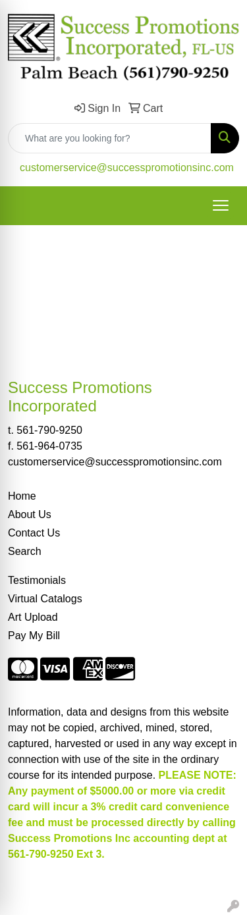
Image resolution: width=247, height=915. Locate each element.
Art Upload (33, 617)
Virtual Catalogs (45, 598)
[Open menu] (220, 205)
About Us (29, 514)
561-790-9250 (49, 430)
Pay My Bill (34, 635)
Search (24, 551)
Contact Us (34, 532)
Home (22, 496)
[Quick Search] (109, 138)
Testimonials (37, 580)
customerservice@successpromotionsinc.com (127, 167)
